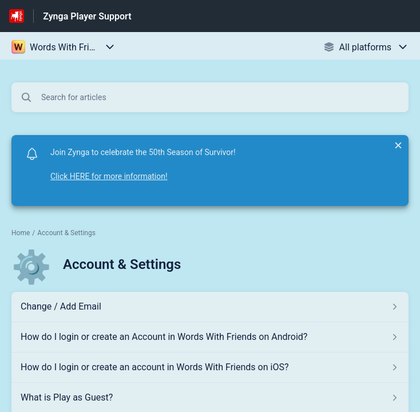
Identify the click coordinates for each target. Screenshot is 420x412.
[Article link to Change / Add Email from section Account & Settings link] (210, 307)
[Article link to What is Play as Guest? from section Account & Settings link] (210, 398)
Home (20, 233)
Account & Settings (66, 233)
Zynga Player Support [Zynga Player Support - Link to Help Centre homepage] (87, 16)
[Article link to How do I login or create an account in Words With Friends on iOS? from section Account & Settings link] (210, 367)
